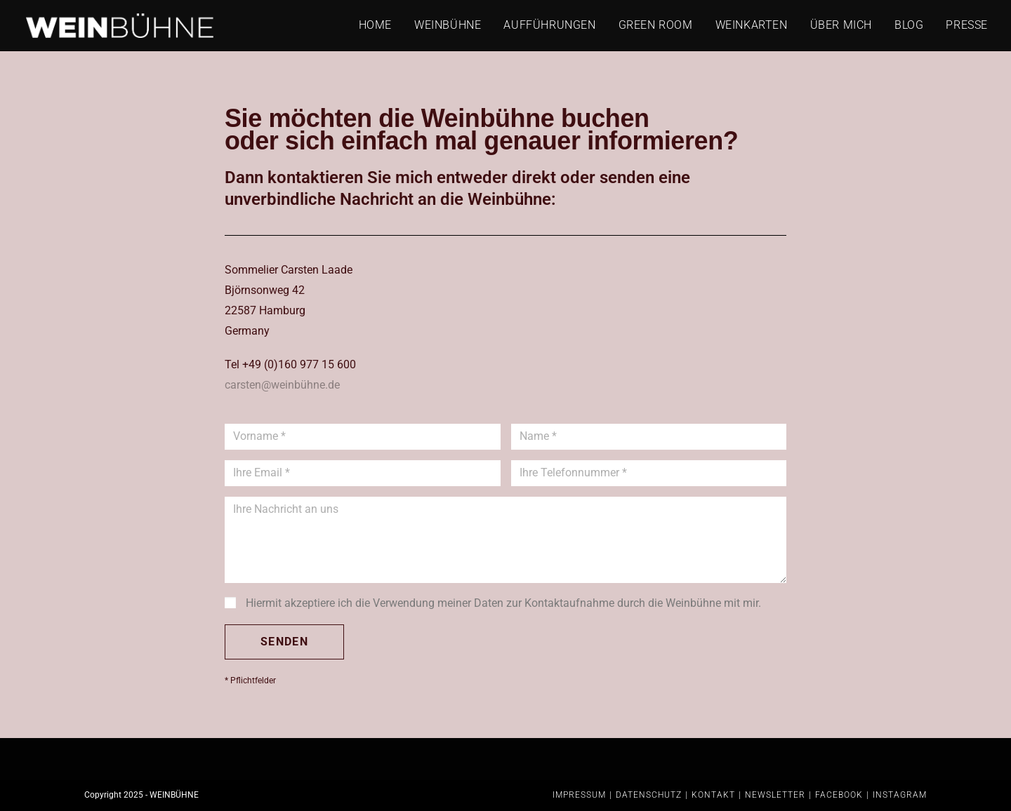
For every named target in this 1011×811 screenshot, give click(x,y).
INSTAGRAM (900, 795)
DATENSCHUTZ (649, 795)
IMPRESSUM (579, 795)
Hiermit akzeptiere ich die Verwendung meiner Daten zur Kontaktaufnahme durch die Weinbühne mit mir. (503, 603)
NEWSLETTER (775, 795)
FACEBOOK (839, 795)
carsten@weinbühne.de (282, 384)
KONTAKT (713, 795)
